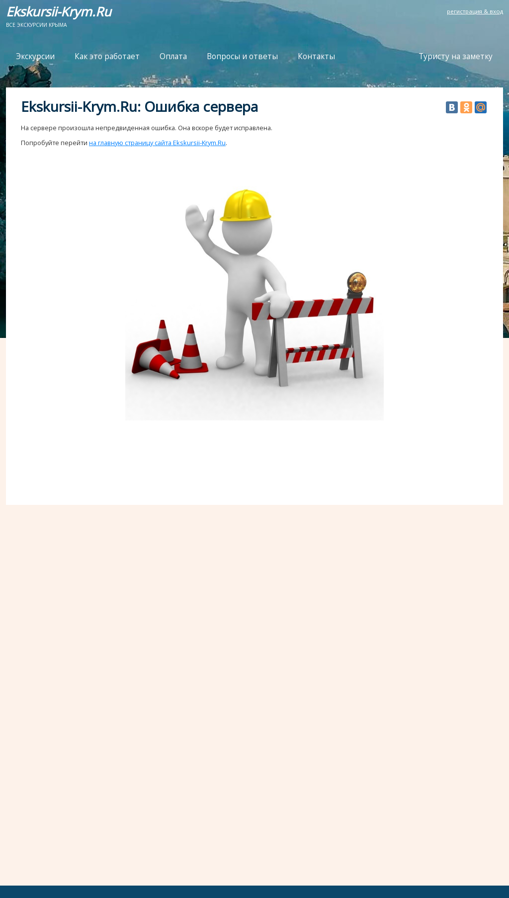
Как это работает (107, 56)
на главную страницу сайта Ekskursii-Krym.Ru (157, 142)
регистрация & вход (475, 11)
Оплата (173, 56)
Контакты (316, 56)
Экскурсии (35, 56)
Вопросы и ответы (242, 56)
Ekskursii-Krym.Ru (58, 11)
